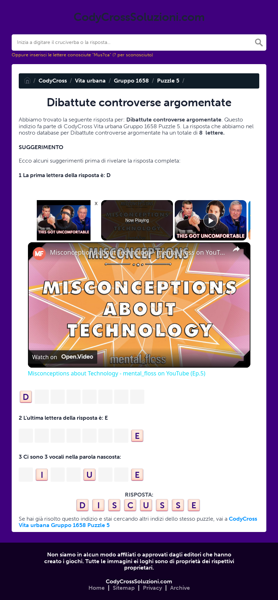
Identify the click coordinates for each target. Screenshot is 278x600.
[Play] (210, 220)
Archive (180, 587)
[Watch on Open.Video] (62, 357)
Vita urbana (90, 80)
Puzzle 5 (168, 80)
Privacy (152, 587)
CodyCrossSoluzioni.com (139, 581)
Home (96, 587)
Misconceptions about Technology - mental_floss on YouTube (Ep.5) (138, 252)
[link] (39, 254)
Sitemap (124, 587)
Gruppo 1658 (131, 80)
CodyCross (53, 80)
